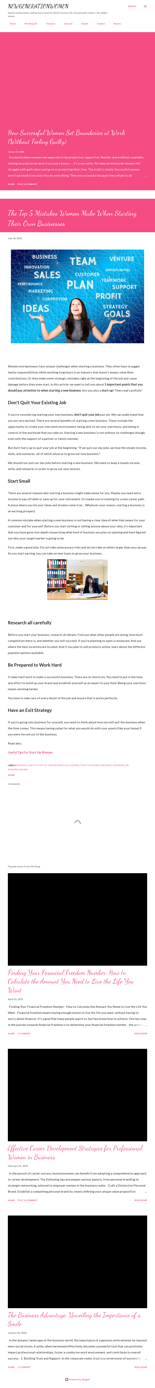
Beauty (115, 23)
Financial (48, 23)
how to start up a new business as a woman (53, 765)
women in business (102, 765)
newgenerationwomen (38, 6)
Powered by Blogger (77, 1379)
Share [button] (11, 184)
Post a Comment (28, 184)
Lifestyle (66, 23)
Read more (141, 1033)
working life (121, 765)
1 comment (24, 1033)
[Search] (132, 6)
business (21, 765)
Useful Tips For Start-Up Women (30, 752)
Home (11, 23)
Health (82, 23)
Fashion (99, 23)
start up (85, 765)
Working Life (29, 23)
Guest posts (134, 23)
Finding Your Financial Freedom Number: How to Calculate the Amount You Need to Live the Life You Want (71, 981)
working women (18, 769)
